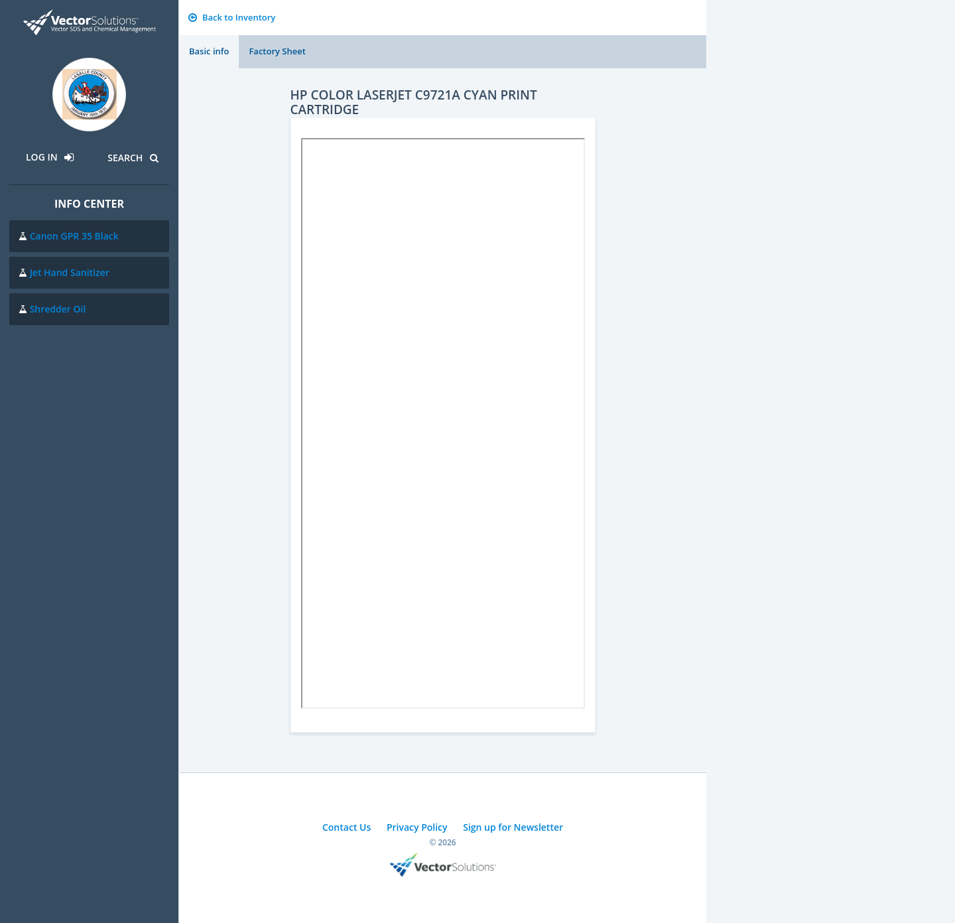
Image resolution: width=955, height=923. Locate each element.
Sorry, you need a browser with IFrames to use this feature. (443, 423)
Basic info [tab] (209, 51)
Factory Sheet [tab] (277, 51)
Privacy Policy (417, 827)
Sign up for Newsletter (513, 827)
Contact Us (346, 827)
